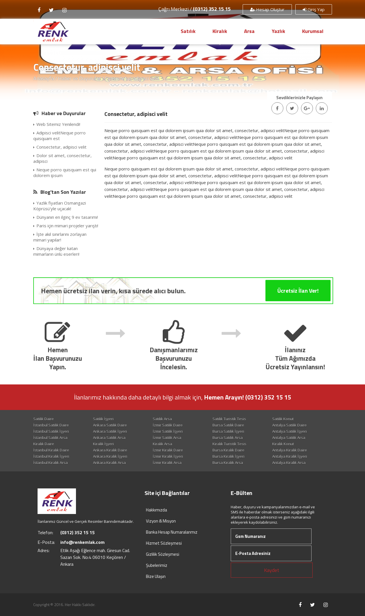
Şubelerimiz (156, 565)
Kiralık (220, 31)
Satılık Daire (43, 418)
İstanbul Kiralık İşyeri (51, 456)
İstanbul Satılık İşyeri (51, 431)
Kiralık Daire (43, 443)
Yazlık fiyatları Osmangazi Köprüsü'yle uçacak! (59, 205)
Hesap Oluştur (267, 9)
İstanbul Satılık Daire (51, 425)
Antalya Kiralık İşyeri (289, 456)
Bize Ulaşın (156, 576)
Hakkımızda (156, 510)
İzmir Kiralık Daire (168, 450)
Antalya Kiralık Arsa (289, 462)
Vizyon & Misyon (161, 521)
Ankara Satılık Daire (110, 425)
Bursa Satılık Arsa (228, 437)
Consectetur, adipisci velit (59, 147)
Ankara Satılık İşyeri (110, 431)
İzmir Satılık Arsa (167, 437)
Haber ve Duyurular (79, 78)
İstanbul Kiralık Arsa (50, 462)
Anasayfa (43, 78)
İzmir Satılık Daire (168, 425)
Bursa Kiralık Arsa (228, 462)
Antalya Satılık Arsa (288, 437)
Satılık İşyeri (103, 418)
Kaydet (271, 570)
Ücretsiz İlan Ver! (298, 309)
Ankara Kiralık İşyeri (110, 456)
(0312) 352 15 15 (212, 9)
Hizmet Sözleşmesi (164, 543)
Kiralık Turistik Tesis (229, 443)
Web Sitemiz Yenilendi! (56, 124)
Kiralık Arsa (162, 443)
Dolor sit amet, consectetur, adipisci (62, 158)
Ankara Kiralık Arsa (109, 462)
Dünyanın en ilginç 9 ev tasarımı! (65, 217)
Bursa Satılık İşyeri (228, 431)
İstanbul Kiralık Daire (51, 450)
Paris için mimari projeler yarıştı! (65, 225)
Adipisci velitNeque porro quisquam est (59, 135)
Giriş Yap (314, 9)
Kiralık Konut (283, 443)
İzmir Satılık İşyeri (168, 431)
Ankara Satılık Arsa (109, 437)
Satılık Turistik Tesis (229, 418)
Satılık (188, 31)
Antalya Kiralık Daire (289, 450)
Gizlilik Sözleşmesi (162, 554)
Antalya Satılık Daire (289, 425)
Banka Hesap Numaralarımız (171, 532)
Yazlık (278, 31)
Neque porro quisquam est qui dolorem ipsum (64, 172)
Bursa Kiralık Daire (228, 450)
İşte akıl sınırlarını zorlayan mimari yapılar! (59, 237)
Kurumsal (312, 31)
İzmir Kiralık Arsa (167, 462)
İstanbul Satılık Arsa (50, 437)
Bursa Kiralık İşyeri (228, 456)
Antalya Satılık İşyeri (289, 431)
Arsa (249, 31)
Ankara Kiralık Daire (110, 450)
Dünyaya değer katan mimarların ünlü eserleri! (56, 251)
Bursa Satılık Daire (228, 425)
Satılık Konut (283, 418)
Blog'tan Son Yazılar (63, 192)
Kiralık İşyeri (103, 443)
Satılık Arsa (162, 418)
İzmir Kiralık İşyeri (168, 456)
